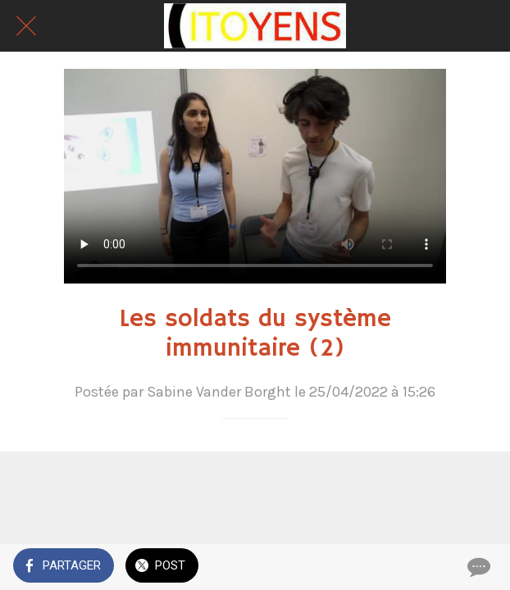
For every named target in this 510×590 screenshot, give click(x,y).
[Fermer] (26, 26)
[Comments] (477, 567)
